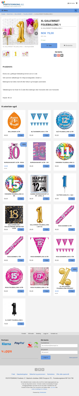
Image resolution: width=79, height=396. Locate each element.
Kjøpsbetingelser (22, 374)
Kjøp (49, 45)
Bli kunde (31, 333)
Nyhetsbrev (51, 374)
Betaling (38, 333)
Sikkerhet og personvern (37, 374)
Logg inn (45, 333)
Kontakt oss (54, 333)
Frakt (13, 374)
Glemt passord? (73, 357)
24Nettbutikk (43, 392)
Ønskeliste (68, 45)
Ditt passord (44, 349)
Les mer (53, 387)
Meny (4, 10)
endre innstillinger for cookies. (39, 389)
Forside (3, 14)
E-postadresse (45, 343)
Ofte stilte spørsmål (62, 374)
